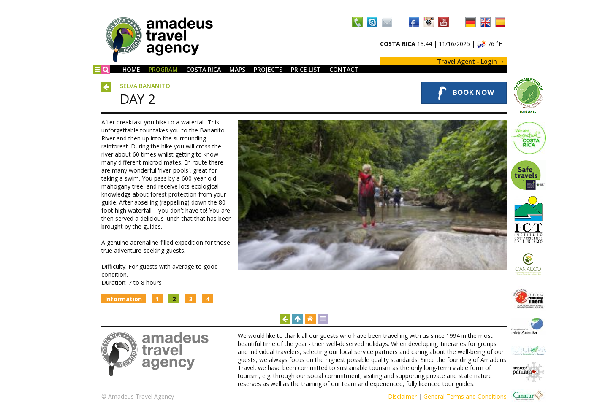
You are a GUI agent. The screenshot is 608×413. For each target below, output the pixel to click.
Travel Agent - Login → (471, 61)
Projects (268, 69)
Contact (343, 69)
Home (131, 69)
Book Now (464, 92)
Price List (306, 69)
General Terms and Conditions (465, 396)
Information (123, 299)
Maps (237, 69)
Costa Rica (203, 69)
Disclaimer (402, 396)
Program (163, 69)
